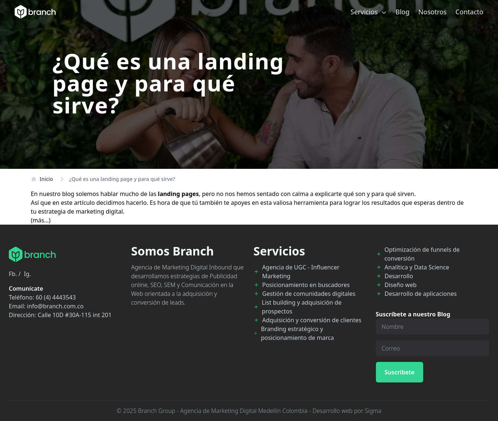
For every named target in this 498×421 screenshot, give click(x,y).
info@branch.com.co (55, 306)
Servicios (369, 11)
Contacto (469, 11)
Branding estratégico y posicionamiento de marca (297, 333)
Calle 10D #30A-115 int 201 (75, 315)
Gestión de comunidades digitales (308, 294)
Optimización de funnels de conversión (421, 254)
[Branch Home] (35, 11)
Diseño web (401, 285)
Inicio (42, 178)
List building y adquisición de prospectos (301, 306)
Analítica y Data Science (417, 267)
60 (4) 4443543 (56, 297)
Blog (403, 11)
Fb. (13, 274)
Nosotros (432, 11)
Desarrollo (399, 276)
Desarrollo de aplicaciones (421, 294)
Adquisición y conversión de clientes (311, 320)
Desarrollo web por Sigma (346, 411)
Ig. (27, 274)
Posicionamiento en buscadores (306, 285)
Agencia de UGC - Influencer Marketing (301, 271)
